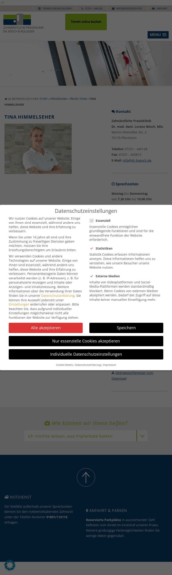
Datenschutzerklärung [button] (88, 360)
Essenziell (101, 216)
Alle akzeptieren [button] (46, 323)
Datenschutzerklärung (58, 291)
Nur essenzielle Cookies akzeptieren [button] (86, 337)
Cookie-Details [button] (64, 360)
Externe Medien (106, 272)
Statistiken (102, 244)
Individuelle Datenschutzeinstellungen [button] (86, 350)
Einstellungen (19, 300)
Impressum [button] (109, 360)
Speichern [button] (126, 323)
